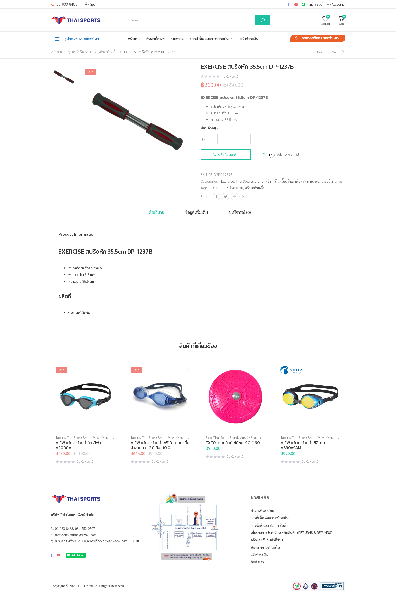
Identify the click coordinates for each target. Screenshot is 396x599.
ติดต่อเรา (91, 4)
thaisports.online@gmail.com (76, 535)
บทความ (177, 38)
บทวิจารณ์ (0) (240, 212)
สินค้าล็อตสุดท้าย (300, 181)
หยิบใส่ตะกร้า (228, 154)
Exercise (227, 181)
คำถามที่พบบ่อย (262, 510)
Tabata (60, 437)
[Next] (338, 51)
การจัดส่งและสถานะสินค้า (269, 525)
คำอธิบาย (156, 212)
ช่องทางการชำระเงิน (265, 547)
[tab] (156, 212)
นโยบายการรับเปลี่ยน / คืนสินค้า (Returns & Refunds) (291, 532)
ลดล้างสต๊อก (321, 38)
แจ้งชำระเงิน (249, 38)
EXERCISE (218, 187)
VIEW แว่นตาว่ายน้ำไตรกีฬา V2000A (78, 445)
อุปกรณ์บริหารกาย (80, 51)
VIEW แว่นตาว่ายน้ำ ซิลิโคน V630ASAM (303, 445)
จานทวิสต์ (246, 437)
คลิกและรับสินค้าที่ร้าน (267, 540)
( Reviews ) (230, 76)
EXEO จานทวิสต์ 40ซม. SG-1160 (233, 443)
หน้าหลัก (56, 51)
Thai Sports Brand (250, 181)
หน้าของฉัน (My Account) (327, 4)
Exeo (209, 437)
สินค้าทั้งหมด (155, 38)
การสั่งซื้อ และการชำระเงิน (209, 38)
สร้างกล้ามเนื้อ (108, 51)
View (96, 437)
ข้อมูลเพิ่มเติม (196, 212)
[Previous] (317, 51)
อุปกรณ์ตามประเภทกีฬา (76, 39)
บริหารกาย (235, 187)
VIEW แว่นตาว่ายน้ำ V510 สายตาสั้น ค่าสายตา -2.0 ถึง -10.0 (160, 445)
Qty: (203, 139)
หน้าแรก (134, 38)
